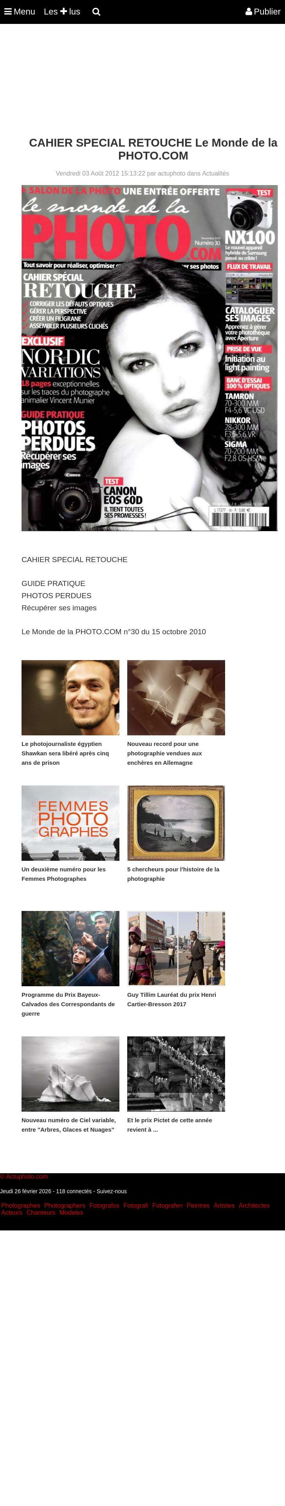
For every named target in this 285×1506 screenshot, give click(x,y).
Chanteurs (41, 1212)
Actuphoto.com (27, 1176)
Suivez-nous (112, 1191)
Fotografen (167, 1205)
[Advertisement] (142, 81)
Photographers (64, 1205)
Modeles (71, 1212)
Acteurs (11, 1212)
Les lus (62, 11)
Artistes (224, 1205)
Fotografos (104, 1205)
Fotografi (135, 1205)
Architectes (254, 1205)
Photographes (20, 1205)
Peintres (198, 1205)
